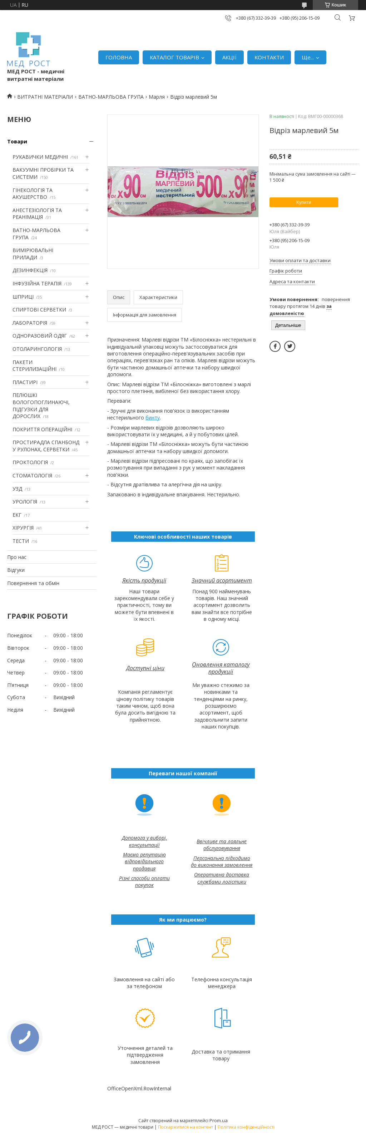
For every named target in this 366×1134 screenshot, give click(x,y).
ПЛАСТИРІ (25, 382)
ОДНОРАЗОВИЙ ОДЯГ (40, 335)
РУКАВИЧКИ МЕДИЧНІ (40, 156)
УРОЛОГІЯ (25, 501)
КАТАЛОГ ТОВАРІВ (174, 57)
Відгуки (16, 569)
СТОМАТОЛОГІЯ (32, 475)
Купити (303, 202)
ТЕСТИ (21, 540)
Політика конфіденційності (246, 1127)
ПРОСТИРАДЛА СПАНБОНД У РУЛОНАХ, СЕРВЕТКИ (46, 446)
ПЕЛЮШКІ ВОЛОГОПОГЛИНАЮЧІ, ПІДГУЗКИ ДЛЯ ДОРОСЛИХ (41, 405)
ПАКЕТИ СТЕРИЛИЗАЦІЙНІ (34, 366)
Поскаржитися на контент (185, 1127)
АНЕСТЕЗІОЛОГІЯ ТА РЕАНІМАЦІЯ (37, 214)
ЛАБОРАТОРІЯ (30, 322)
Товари (17, 141)
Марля (157, 96)
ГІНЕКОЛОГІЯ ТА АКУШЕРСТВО (33, 194)
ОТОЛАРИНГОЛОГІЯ (37, 348)
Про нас (16, 557)
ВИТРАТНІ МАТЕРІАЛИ (45, 96)
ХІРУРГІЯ (23, 527)
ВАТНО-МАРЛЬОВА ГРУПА (111, 96)
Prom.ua (218, 1120)
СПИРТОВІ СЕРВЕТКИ (39, 309)
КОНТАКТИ (269, 57)
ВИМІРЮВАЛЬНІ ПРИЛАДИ (33, 254)
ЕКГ (17, 514)
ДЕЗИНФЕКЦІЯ (30, 270)
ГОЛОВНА (118, 57)
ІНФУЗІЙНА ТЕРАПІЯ (37, 283)
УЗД (17, 488)
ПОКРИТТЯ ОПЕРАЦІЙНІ (42, 429)
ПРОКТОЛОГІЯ (30, 462)
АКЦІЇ (229, 57)
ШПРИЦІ (23, 296)
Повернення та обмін (33, 583)
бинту (152, 417)
